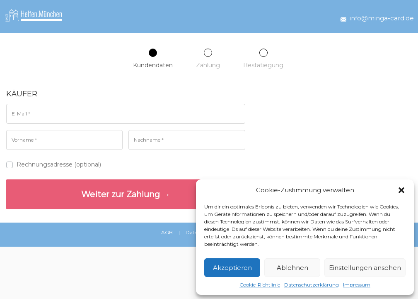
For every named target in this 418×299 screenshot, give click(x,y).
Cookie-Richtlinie (259, 285)
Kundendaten (153, 65)
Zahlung (208, 65)
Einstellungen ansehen (365, 268)
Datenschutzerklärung (311, 285)
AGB (167, 232)
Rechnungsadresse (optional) (54, 164)
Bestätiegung (263, 65)
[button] (401, 190)
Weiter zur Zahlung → (125, 194)
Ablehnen (292, 268)
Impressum (356, 285)
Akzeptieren (232, 268)
